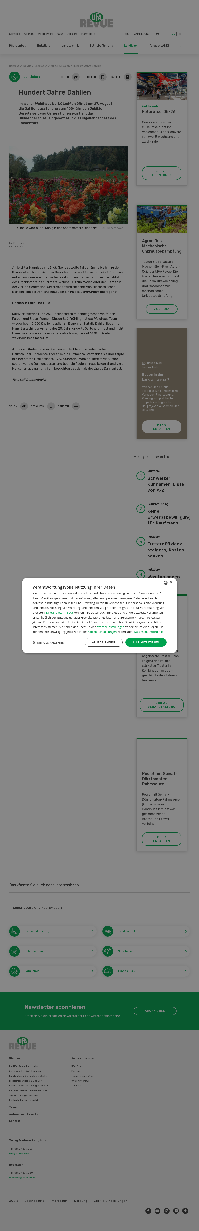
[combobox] (166, 583)
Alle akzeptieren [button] (146, 642)
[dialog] (99, 616)
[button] (48, 642)
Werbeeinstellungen (110, 627)
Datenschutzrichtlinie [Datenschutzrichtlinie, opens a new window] (148, 632)
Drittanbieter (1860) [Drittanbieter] (59, 612)
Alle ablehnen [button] (103, 642)
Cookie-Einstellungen (102, 632)
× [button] (170, 582)
